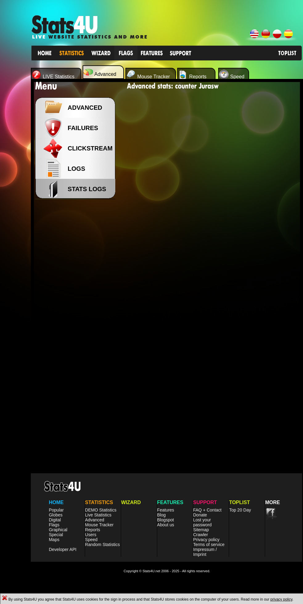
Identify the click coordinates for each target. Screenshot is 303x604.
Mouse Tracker (99, 524)
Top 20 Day (240, 509)
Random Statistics (102, 544)
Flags (54, 524)
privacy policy (281, 599)
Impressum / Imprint (205, 552)
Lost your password (202, 522)
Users (90, 534)
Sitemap (201, 529)
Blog (161, 514)
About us (165, 524)
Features (165, 509)
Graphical (58, 529)
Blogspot (165, 519)
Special (56, 534)
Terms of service (209, 544)
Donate (200, 514)
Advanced (94, 519)
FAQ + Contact (207, 509)
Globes (55, 514)
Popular (56, 509)
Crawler (200, 534)
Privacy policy (206, 539)
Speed (91, 539)
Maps (54, 539)
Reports (92, 529)
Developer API (62, 549)
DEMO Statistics (101, 509)
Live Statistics (98, 514)
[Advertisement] (77, 302)
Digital (55, 519)
